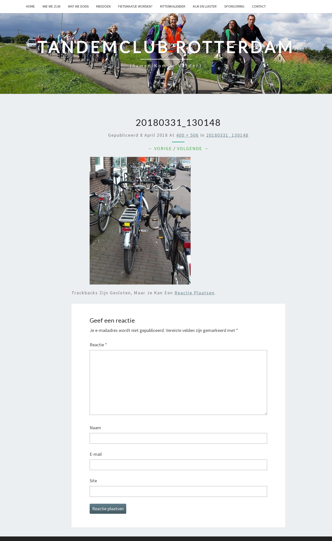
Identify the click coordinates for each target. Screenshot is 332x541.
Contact (259, 6)
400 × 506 (187, 135)
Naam (95, 428)
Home (30, 6)
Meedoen (103, 6)
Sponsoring (234, 6)
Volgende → (193, 148)
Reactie (98, 345)
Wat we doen (78, 6)
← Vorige (160, 148)
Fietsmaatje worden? (135, 6)
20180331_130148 (227, 135)
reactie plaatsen (194, 293)
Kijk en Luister (205, 6)
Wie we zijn (51, 6)
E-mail (96, 454)
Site (93, 480)
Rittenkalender (172, 6)
